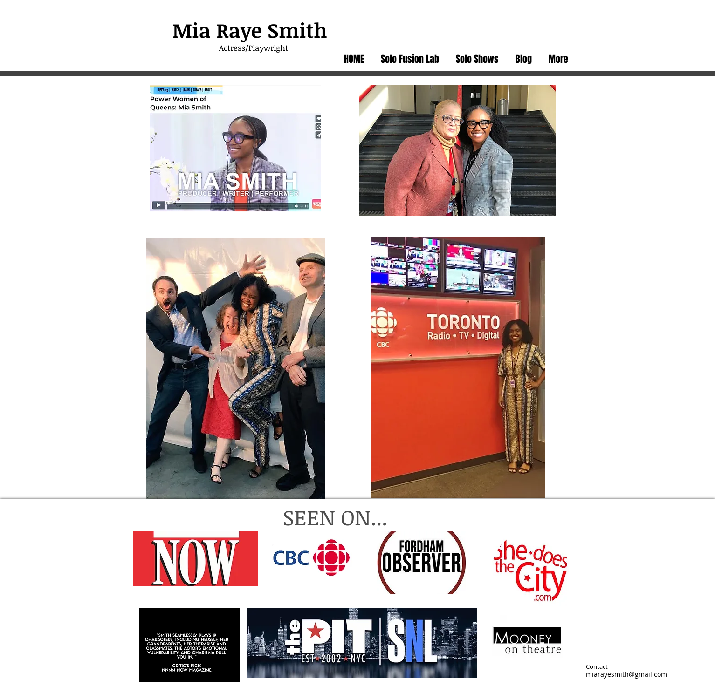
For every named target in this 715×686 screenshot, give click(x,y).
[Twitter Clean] (589, 642)
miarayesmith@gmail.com (626, 674)
